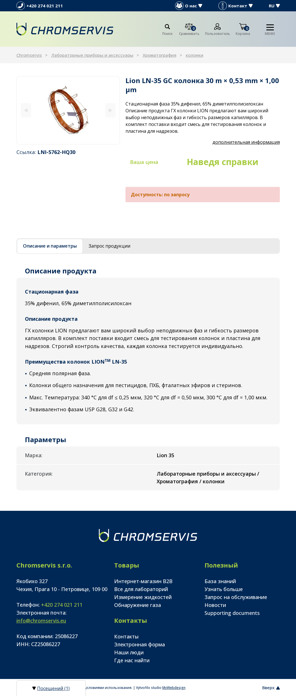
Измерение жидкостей (143, 597)
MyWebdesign (174, 687)
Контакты (126, 636)
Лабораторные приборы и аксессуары (92, 55)
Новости (215, 605)
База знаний (220, 581)
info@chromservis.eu (41, 620)
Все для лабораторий (141, 589)
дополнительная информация (246, 142)
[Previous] (26, 110)
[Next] (110, 110)
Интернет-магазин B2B (143, 581)
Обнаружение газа (137, 605)
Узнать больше (224, 589)
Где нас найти (132, 660)
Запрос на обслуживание (236, 597)
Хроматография (159, 55)
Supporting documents (232, 612)
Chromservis (29, 55)
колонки (194, 55)
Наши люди (129, 652)
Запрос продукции (109, 246)
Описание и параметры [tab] (50, 246)
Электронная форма (139, 644)
